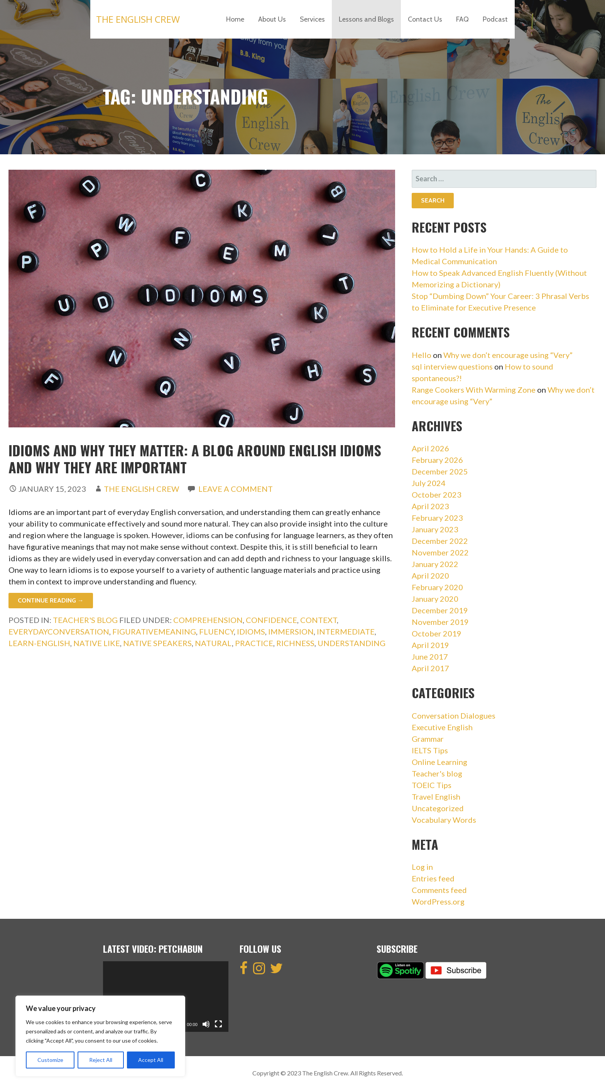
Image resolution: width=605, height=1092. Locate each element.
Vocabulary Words (444, 819)
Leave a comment (235, 488)
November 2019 (440, 621)
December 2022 (440, 540)
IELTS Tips (430, 750)
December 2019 (440, 610)
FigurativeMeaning (154, 631)
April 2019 (430, 645)
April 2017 (430, 668)
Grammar (428, 738)
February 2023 (437, 517)
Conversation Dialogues (453, 715)
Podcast (495, 19)
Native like (96, 643)
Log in (422, 866)
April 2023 (430, 506)
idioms (251, 631)
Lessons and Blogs (366, 19)
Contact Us (425, 19)
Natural (213, 643)
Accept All (150, 1060)
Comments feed (439, 890)
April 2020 (430, 575)
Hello (421, 354)
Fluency (216, 631)
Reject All (100, 1060)
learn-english (39, 643)
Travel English (436, 796)
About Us (272, 19)
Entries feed (433, 878)
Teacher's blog (85, 619)
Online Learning (439, 761)
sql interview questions (452, 366)
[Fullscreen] (218, 1024)
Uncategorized (438, 808)
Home (235, 19)
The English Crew (138, 19)
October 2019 (436, 633)
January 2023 (435, 529)
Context (318, 619)
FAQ (462, 19)
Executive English (442, 727)
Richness (295, 643)
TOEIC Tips (431, 785)
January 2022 (435, 564)
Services (312, 19)
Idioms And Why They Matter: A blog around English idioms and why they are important (194, 458)
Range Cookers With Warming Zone (474, 389)
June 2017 (430, 656)
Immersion (291, 631)
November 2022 (440, 552)
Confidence (271, 619)
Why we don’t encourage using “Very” (508, 354)
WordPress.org (438, 901)
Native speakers (157, 643)
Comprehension (208, 619)
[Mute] (206, 1024)
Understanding (351, 643)
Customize (50, 1060)
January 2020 (435, 598)
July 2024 (429, 483)
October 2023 (436, 494)
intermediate (346, 631)
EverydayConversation (58, 631)
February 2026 (437, 459)
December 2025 (440, 471)
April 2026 (430, 448)
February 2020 (437, 587)
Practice (254, 643)
